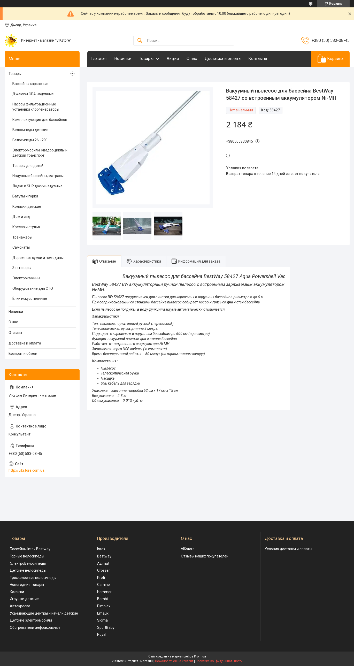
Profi (101, 578)
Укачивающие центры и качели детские (44, 613)
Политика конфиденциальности (219, 661)
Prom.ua (200, 656)
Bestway (104, 556)
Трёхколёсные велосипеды (33, 578)
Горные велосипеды (27, 556)
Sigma (102, 620)
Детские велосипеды (28, 570)
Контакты (257, 58)
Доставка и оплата (223, 58)
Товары (146, 58)
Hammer (104, 592)
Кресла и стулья (26, 227)
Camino (103, 585)
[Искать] (139, 41)
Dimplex (103, 606)
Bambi (102, 599)
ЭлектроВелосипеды (28, 563)
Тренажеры (22, 237)
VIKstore (188, 549)
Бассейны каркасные (30, 84)
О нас (192, 58)
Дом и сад (21, 217)
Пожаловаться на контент (174, 661)
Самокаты (21, 247)
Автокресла (20, 606)
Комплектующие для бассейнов (39, 120)
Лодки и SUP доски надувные (37, 186)
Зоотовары (21, 268)
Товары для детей (27, 166)
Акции (173, 58)
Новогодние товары (27, 585)
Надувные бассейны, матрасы (38, 176)
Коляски (17, 592)
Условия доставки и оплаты (288, 549)
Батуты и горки (25, 196)
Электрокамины (26, 278)
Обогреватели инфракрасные (35, 627)
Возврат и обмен (23, 353)
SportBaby (105, 627)
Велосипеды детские (30, 130)
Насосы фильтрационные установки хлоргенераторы (35, 106)
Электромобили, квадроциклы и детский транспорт (39, 152)
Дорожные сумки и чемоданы (38, 258)
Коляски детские (26, 206)
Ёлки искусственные (29, 298)
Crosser (103, 570)
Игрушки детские (24, 599)
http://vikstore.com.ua (26, 470)
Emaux (103, 613)
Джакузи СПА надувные (33, 94)
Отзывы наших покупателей (204, 556)
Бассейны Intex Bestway (30, 549)
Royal (101, 634)
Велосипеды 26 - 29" (29, 140)
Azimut (103, 563)
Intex (101, 549)
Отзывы (15, 333)
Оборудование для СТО (32, 288)
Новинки (122, 58)
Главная (98, 58)
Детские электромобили (31, 620)
